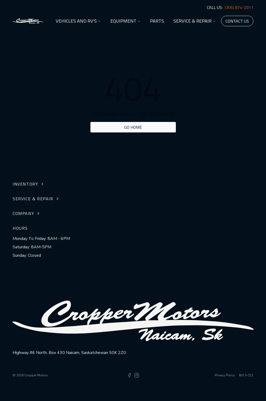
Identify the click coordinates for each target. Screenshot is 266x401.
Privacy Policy (225, 375)
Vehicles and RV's (78, 21)
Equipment (125, 21)
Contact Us (237, 21)
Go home (133, 127)
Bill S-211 (246, 375)
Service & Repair (194, 21)
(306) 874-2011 (239, 7)
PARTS (157, 21)
